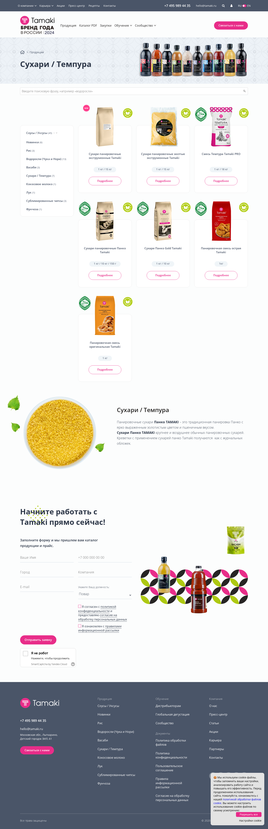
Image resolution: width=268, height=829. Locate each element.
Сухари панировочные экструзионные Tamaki (105, 156)
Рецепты (94, 5)
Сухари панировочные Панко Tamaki (105, 250)
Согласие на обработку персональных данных (172, 798)
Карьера (44, 5)
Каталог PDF (88, 25)
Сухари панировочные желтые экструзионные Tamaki (163, 156)
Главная (22, 52)
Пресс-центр (76, 5)
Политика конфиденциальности (171, 755)
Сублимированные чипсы (46, 201)
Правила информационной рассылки (169, 783)
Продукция (68, 25)
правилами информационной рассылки (100, 628)
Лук (30, 192)
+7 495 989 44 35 (177, 5)
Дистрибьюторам (168, 706)
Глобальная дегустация (172, 714)
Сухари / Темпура (40, 175)
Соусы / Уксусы (41, 133)
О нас (213, 706)
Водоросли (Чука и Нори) (46, 159)
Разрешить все (249, 814)
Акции (61, 5)
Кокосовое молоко (41, 184)
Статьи (214, 723)
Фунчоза (34, 209)
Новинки (34, 142)
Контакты (109, 5)
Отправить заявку (38, 640)
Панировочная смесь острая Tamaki (221, 250)
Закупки (105, 25)
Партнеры (216, 749)
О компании (26, 5)
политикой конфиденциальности (97, 609)
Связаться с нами (230, 25)
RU (240, 5)
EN (249, 5)
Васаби (33, 167)
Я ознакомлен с (100, 628)
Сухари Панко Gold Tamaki (163, 248)
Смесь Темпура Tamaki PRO (221, 154)
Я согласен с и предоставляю (102, 613)
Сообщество (144, 25)
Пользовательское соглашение (169, 768)
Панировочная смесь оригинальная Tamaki (104, 344)
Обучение (121, 25)
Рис (30, 150)
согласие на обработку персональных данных (102, 617)
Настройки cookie (250, 820)
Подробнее (105, 181)
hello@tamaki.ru (206, 5)
